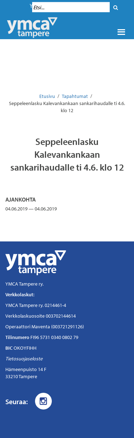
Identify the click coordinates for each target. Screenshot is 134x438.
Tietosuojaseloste (24, 358)
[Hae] (115, 7)
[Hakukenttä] (71, 7)
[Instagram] (43, 401)
